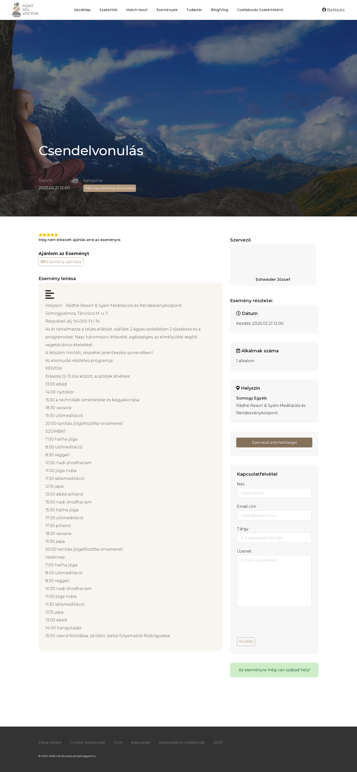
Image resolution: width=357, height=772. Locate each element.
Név (241, 484)
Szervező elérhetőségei (274, 442)
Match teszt (137, 10)
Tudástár (194, 10)
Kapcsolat (143, 742)
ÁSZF (223, 742)
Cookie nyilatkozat (89, 742)
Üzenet (244, 551)
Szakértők (108, 10)
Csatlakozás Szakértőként (260, 10)
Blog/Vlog (219, 10)
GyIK (120, 742)
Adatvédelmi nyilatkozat (185, 742)
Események (167, 10)
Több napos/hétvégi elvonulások (110, 188)
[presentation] (274, 624)
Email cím (246, 506)
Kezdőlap (82, 10)
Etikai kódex (50, 742)
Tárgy (242, 529)
